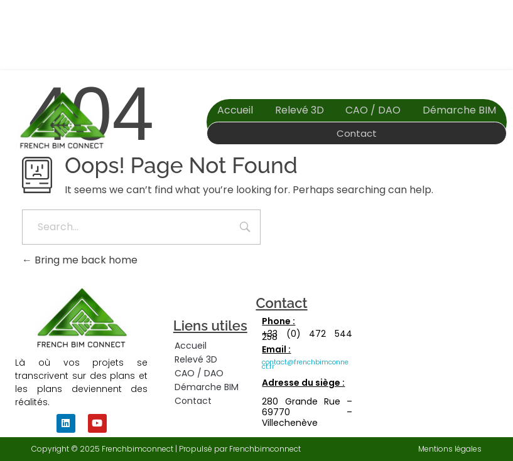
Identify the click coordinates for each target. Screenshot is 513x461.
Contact (357, 133)
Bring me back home (80, 260)
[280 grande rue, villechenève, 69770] (444, 363)
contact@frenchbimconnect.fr (305, 364)
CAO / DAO (373, 110)
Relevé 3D (299, 110)
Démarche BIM (459, 110)
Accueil (235, 110)
